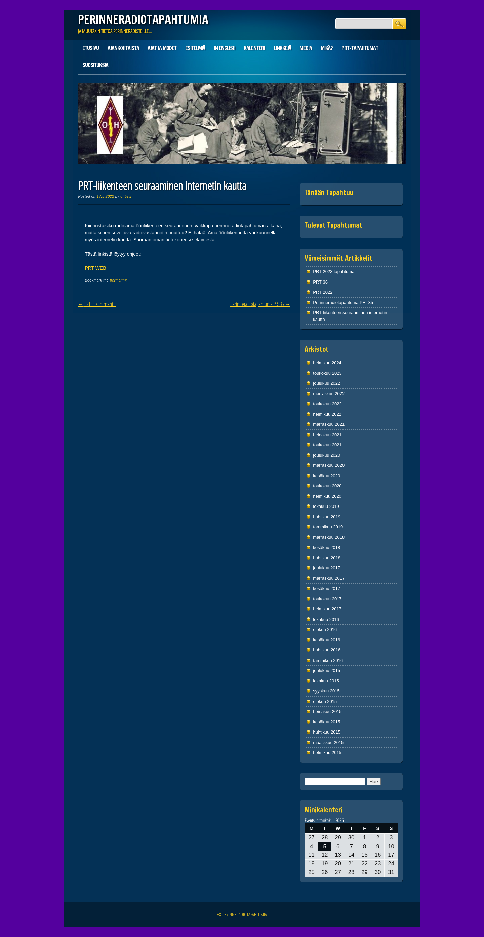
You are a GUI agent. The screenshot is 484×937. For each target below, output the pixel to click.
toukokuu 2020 (327, 485)
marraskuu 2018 (329, 537)
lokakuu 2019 (326, 506)
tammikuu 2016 (328, 660)
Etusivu (90, 48)
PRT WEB (95, 268)
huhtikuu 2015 (326, 732)
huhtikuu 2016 (326, 649)
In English (224, 48)
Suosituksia (95, 65)
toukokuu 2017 (327, 598)
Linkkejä (282, 48)
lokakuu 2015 (326, 680)
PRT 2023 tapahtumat (334, 271)
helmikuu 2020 (327, 496)
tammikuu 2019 (328, 526)
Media (305, 48)
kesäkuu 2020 (326, 475)
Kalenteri (254, 48)
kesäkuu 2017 (326, 588)
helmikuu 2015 (327, 752)
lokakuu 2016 (326, 619)
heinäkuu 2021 (327, 434)
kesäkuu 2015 (326, 721)
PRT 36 (320, 282)
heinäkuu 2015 (327, 711)
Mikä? (327, 48)
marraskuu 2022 (329, 393)
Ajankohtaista (123, 48)
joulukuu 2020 (326, 455)
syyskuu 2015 (326, 691)
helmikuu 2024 (327, 362)
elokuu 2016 (325, 629)
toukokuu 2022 (327, 403)
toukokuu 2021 (327, 444)
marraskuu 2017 (329, 578)
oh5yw (125, 196)
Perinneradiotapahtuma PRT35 (260, 304)
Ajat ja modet (162, 48)
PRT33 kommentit (97, 304)
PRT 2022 (322, 292)
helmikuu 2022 (327, 414)
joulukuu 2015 (326, 670)
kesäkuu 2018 (326, 547)
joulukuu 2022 (326, 383)
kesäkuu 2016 (326, 639)
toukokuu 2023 (327, 373)
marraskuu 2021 (329, 424)
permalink (118, 280)
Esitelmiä (195, 48)
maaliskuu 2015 (328, 742)
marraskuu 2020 (329, 465)
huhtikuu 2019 (326, 516)
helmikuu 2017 (327, 608)
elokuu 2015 (325, 701)
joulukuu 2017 (326, 567)
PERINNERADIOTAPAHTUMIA (143, 19)
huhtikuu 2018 (326, 557)
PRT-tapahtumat (359, 48)
